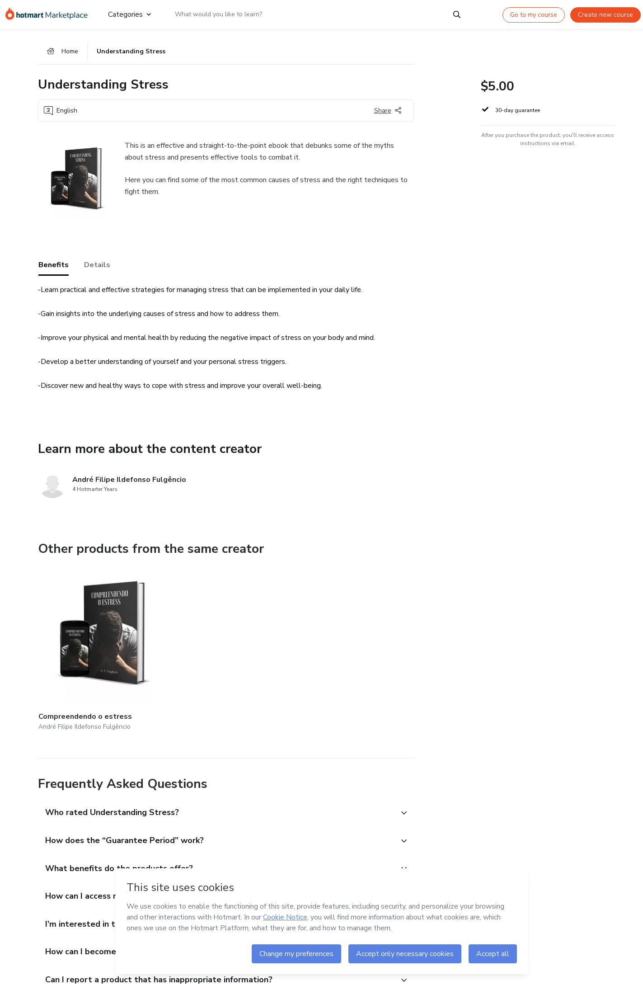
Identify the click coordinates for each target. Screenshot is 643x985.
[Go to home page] (49, 14)
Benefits (53, 266)
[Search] (457, 14)
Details (97, 266)
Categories (129, 14)
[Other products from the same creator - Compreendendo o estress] (88, 634)
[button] (216, 781)
